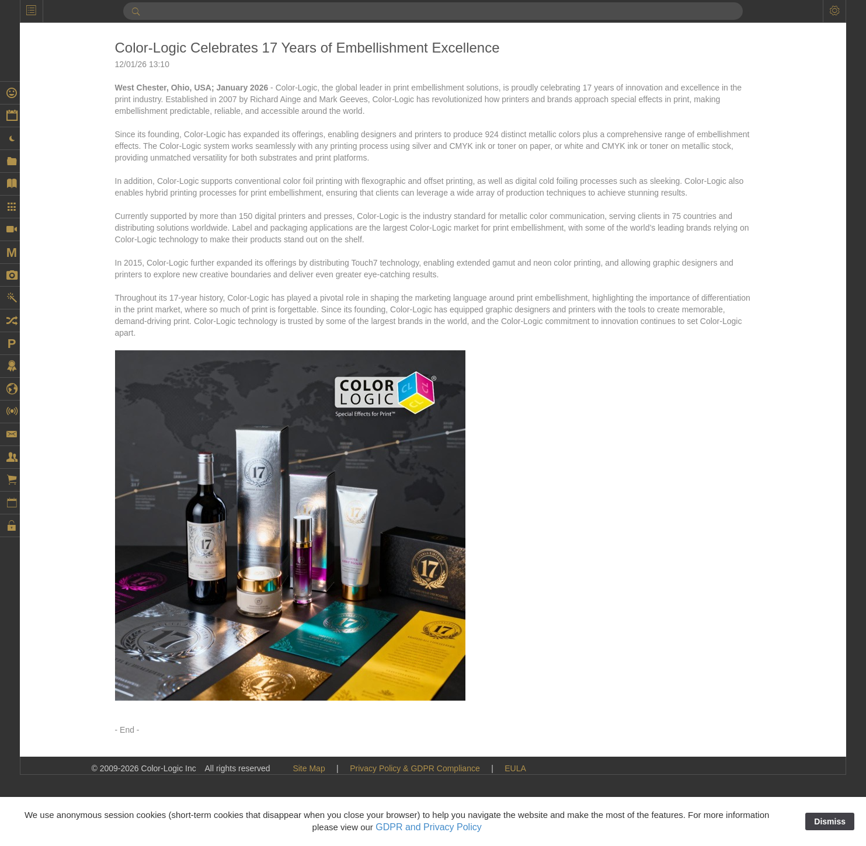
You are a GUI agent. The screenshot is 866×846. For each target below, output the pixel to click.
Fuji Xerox (726, 774)
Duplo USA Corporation (751, 494)
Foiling (720, 751)
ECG (717, 529)
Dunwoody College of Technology (769, 470)
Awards (721, 155)
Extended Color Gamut (749, 645)
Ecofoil (720, 540)
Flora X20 (726, 704)
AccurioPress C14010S (750, 85)
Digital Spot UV (736, 435)
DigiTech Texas (735, 447)
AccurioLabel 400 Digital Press (764, 62)
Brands (721, 178)
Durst (718, 505)
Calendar (725, 190)
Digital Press (731, 424)
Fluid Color (728, 715)
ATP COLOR (731, 143)
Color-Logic (729, 283)
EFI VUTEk (728, 587)
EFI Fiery (725, 575)
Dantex (721, 330)
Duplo (719, 482)
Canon (720, 213)
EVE (716, 622)
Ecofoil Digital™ (737, 564)
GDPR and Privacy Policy (428, 827)
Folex (718, 762)
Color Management (743, 272)
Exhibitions (728, 634)
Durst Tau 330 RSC (743, 517)
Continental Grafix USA (750, 318)
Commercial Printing (745, 295)
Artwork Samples (739, 132)
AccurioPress (732, 73)
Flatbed (722, 669)
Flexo (718, 692)
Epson (720, 610)
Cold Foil (724, 248)
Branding (724, 167)
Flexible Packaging (742, 680)
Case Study (729, 225)
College (722, 260)
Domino (722, 459)
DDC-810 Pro (732, 342)
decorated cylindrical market (759, 365)
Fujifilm (721, 786)
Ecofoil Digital (733, 552)
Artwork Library (735, 120)
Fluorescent (729, 727)
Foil (715, 739)
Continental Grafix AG (747, 307)
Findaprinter (730, 657)
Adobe (720, 108)
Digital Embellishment (747, 400)
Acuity (719, 97)
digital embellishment (746, 412)
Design (721, 377)
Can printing (730, 202)
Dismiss (830, 821)
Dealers (722, 353)
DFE (716, 389)
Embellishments (737, 599)
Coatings (724, 237)
